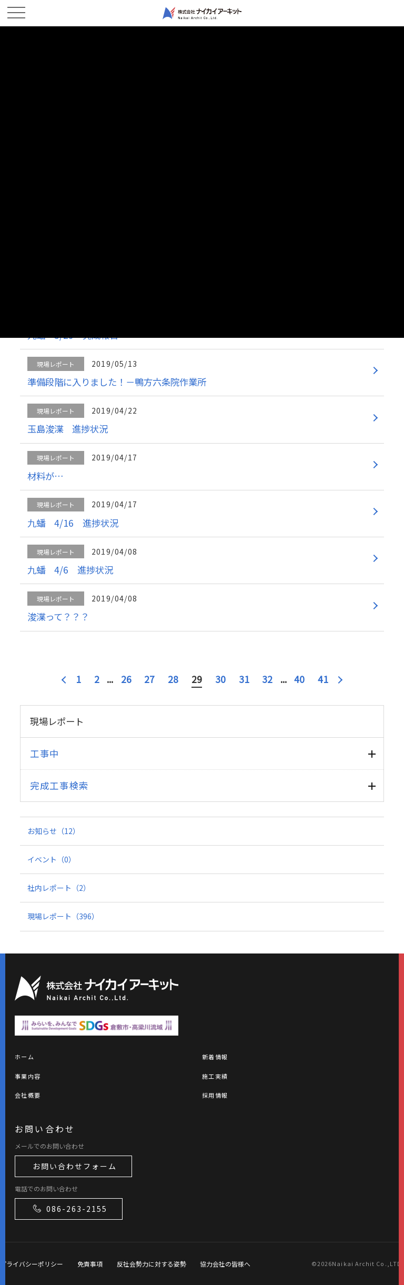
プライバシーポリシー (31, 1263)
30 (220, 679)
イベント (51, 859)
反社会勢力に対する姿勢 (151, 1263)
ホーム (24, 1056)
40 (299, 679)
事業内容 (28, 1076)
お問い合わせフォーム (75, 1166)
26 (126, 679)
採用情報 (215, 1095)
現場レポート (63, 916)
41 (323, 679)
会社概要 (28, 1095)
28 (173, 679)
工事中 (44, 753)
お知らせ (53, 831)
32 (267, 679)
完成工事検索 (59, 785)
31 (244, 679)
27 (149, 679)
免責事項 (90, 1263)
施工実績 (215, 1076)
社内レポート (58, 887)
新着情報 (215, 1056)
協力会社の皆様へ (225, 1263)
